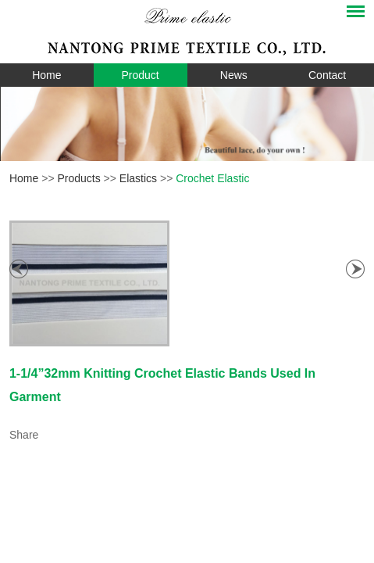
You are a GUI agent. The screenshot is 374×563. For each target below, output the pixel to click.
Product (140, 75)
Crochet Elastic (212, 178)
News (234, 75)
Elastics (138, 178)
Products (78, 178)
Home (46, 75)
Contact (327, 75)
